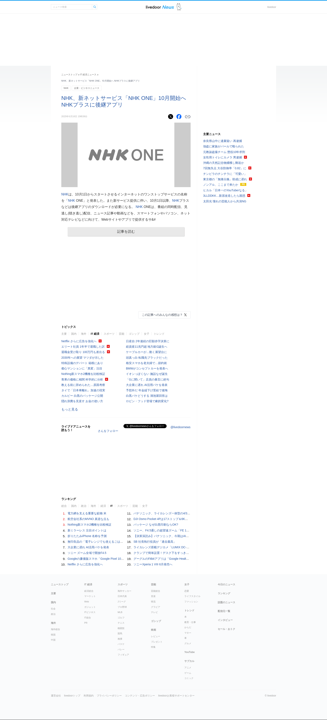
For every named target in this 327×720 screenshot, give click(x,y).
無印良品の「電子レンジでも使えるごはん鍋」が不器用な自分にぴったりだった (120, 541)
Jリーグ (122, 601)
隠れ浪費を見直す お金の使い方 (82, 401)
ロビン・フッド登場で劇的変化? (147, 401)
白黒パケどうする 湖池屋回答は (147, 395)
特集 (153, 647)
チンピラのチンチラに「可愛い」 (225, 173)
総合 (64, 505)
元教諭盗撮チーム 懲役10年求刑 (224, 152)
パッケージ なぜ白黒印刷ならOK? (155, 524)
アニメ (187, 667)
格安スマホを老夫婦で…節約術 (146, 363)
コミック (189, 678)
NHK (66, 88)
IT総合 (87, 617)
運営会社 (56, 695)
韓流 (153, 601)
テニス (121, 623)
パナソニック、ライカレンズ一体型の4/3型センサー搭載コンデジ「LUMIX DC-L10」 (189, 513)
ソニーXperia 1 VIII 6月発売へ (152, 564)
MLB (120, 612)
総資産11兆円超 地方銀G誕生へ (146, 346)
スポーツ (109, 333)
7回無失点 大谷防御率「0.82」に (224, 168)
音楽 (153, 596)
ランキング (224, 593)
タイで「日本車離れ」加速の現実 (83, 390)
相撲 (120, 639)
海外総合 (55, 629)
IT (111, 505)
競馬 (120, 633)
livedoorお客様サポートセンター (176, 695)
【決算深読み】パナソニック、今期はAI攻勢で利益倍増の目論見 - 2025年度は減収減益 (190, 536)
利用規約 (89, 695)
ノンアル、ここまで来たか (220, 184)
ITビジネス (90, 612)
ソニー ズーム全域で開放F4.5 (87, 553)
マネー (187, 633)
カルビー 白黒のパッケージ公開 (82, 395)
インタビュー (225, 620)
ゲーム (187, 673)
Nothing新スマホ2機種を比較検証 (83, 374)
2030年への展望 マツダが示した (82, 357)
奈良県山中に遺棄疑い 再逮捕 (222, 141)
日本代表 (122, 596)
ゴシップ (134, 333)
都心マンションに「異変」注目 (81, 368)
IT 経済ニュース (88, 74)
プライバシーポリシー (109, 695)
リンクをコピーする (188, 116)
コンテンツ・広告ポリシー (140, 695)
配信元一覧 (224, 611)
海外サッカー (124, 591)
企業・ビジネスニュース (86, 88)
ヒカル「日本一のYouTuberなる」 (225, 190)
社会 (53, 608)
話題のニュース (226, 602)
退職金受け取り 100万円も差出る (83, 352)
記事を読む (126, 232)
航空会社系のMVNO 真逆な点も (88, 519)
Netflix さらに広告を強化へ (79, 341)
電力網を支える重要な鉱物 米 (87, 513)
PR (85, 623)
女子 (146, 333)
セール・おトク (226, 629)
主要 (64, 333)
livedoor (271, 7)
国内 (74, 333)
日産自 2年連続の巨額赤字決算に (147, 341)
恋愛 (186, 591)
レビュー (155, 636)
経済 (103, 505)
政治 (83, 505)
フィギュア (123, 654)
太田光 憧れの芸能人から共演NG (224, 201)
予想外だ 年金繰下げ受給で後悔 (147, 390)
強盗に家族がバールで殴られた (223, 146)
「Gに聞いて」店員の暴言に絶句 (147, 379)
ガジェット (90, 607)
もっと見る (69, 409)
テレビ (154, 612)
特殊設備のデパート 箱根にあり (82, 363)
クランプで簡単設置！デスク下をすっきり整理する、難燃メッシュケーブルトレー (187, 553)
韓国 (53, 634)
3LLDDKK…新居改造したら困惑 (224, 195)
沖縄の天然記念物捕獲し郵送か (223, 162)
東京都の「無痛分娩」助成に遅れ (225, 179)
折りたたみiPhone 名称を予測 (87, 536)
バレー (121, 649)
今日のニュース (226, 584)
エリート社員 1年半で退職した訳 (83, 346)
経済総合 (88, 591)
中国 (53, 640)
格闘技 (121, 628)
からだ (187, 627)
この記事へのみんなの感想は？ (162, 314)
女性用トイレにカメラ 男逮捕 (222, 157)
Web (86, 601)
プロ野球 (122, 607)
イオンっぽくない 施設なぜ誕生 (147, 374)
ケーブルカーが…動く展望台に (146, 352)
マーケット (90, 596)
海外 (83, 333)
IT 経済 (95, 333)
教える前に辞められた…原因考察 (83, 385)
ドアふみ (179, 7)
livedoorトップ (72, 695)
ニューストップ (69, 74)
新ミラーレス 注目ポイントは (87, 530)
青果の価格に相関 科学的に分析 (82, 379)
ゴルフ (121, 617)
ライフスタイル (192, 596)
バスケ (121, 644)
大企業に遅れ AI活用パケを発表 (146, 385)
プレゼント (156, 641)
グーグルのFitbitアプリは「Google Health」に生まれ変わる (172, 558)
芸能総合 (155, 591)
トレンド (159, 333)
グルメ (187, 643)
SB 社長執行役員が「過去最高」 (154, 541)
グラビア (155, 607)
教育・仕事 (190, 622)
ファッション (191, 601)
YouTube (189, 652)
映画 (153, 629)
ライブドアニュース (160, 7)
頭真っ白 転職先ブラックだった (147, 357)
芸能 (121, 333)
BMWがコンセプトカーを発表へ (147, 368)
